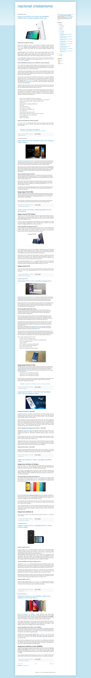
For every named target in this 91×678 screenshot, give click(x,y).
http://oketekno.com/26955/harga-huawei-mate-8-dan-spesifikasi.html (37, 383)
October (61, 25)
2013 (60, 55)
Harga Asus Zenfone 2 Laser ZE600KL (26, 614)
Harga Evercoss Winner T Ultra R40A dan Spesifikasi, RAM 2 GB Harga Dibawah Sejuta (34, 392)
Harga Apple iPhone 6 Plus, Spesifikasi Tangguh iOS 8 (34, 281)
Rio (60, 61)
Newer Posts (20, 663)
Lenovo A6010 (20, 47)
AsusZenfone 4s (36, 478)
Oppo (24, 206)
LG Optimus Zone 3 (26, 563)
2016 (60, 24)
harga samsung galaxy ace (68, 16)
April (60, 28)
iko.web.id (68, 17)
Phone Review (40, 672)
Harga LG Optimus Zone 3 (23, 549)
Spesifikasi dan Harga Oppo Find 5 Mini (25, 160)
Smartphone (27, 206)
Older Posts (51, 663)
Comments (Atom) (25, 665)
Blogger (54, 672)
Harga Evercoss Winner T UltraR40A (25, 413)
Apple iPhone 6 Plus (38, 326)
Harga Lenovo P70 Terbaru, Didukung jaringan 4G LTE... (65, 39)
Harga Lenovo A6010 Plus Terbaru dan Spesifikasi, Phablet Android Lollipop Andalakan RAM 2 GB (33, 17)
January (61, 32)
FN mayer (61, 60)
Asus (24, 520)
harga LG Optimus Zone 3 (37, 581)
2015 (60, 54)
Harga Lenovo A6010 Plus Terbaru (25, 45)
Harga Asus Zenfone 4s (22, 465)
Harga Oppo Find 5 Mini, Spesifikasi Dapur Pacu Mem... (65, 37)
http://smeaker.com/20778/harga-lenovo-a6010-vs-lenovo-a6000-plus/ (33, 130)
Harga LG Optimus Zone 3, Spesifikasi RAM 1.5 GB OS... (65, 49)
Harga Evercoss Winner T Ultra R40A (46, 449)
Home (36, 663)
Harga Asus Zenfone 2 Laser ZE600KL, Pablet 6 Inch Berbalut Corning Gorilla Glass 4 (34, 597)
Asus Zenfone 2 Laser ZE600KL (45, 634)
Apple (21, 388)
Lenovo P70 (33, 261)
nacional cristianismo (35, 6)
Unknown (61, 63)
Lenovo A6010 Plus (30, 80)
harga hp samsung (63, 14)
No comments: (31, 204)
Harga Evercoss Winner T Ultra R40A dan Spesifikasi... (65, 44)
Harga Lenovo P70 (21, 215)
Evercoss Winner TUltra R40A (29, 430)
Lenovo (24, 135)
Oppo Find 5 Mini (49, 183)
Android (22, 135)
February (61, 31)
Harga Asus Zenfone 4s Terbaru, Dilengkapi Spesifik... (64, 46)
